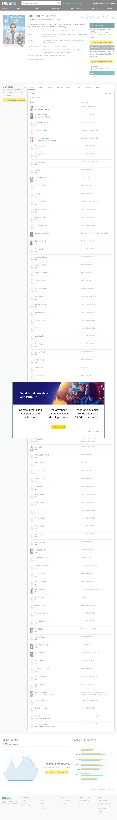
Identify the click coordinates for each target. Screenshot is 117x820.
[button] (58, 427)
